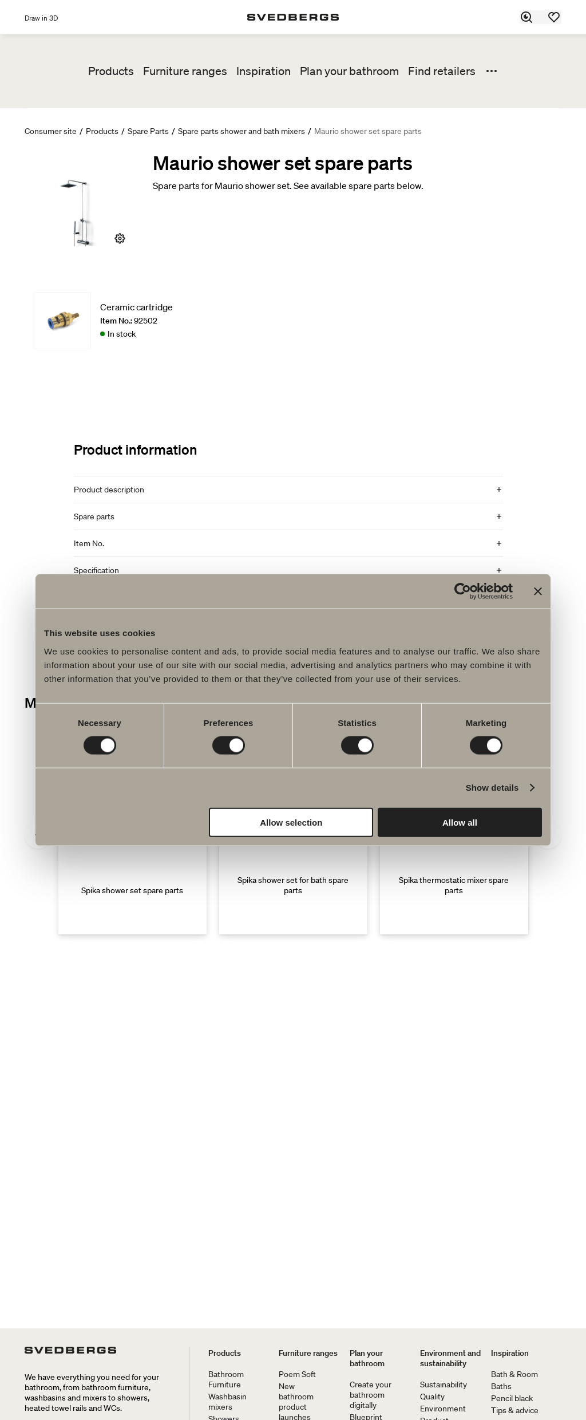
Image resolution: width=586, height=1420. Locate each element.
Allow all (459, 822)
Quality (432, 1396)
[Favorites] (554, 17)
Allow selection (291, 822)
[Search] (527, 17)
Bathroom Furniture (226, 1379)
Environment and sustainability (450, 1358)
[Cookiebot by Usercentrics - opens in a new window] (463, 591)
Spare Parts (148, 131)
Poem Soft (297, 1374)
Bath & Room (514, 1374)
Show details (492, 787)
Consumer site (51, 131)
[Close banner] (538, 591)
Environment (443, 1408)
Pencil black (512, 1398)
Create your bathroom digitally (370, 1394)
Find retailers (442, 71)
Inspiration (263, 71)
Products (111, 71)
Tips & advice (515, 1410)
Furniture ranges (185, 71)
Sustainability (443, 1384)
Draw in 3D (41, 18)
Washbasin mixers (227, 1401)
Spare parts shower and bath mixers (241, 131)
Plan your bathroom (349, 71)
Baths (501, 1386)
